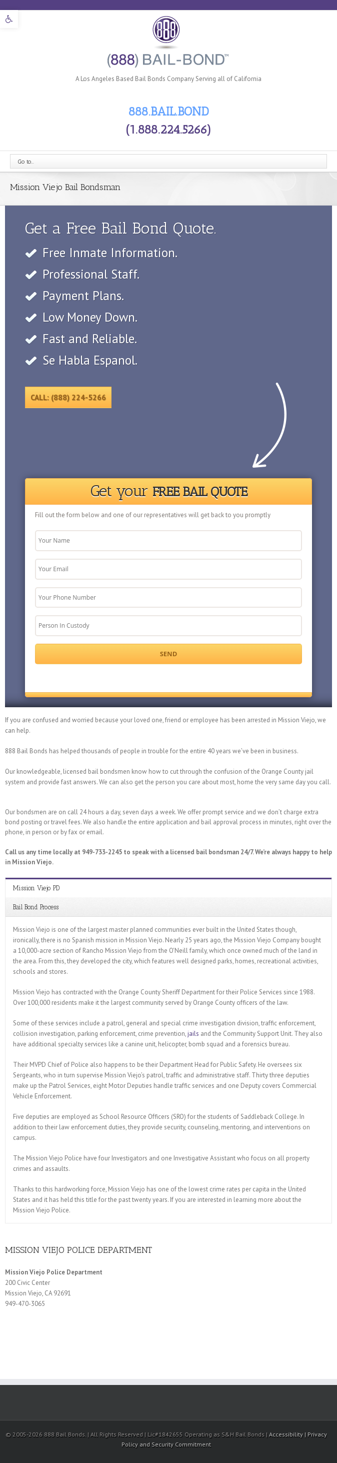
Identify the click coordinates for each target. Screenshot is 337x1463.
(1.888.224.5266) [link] (169, 129)
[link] (9, 19)
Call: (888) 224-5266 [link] (68, 397)
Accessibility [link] (286, 1434)
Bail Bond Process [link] (35, 907)
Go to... (26, 161)
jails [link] (193, 1033)
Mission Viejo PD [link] (36, 888)
